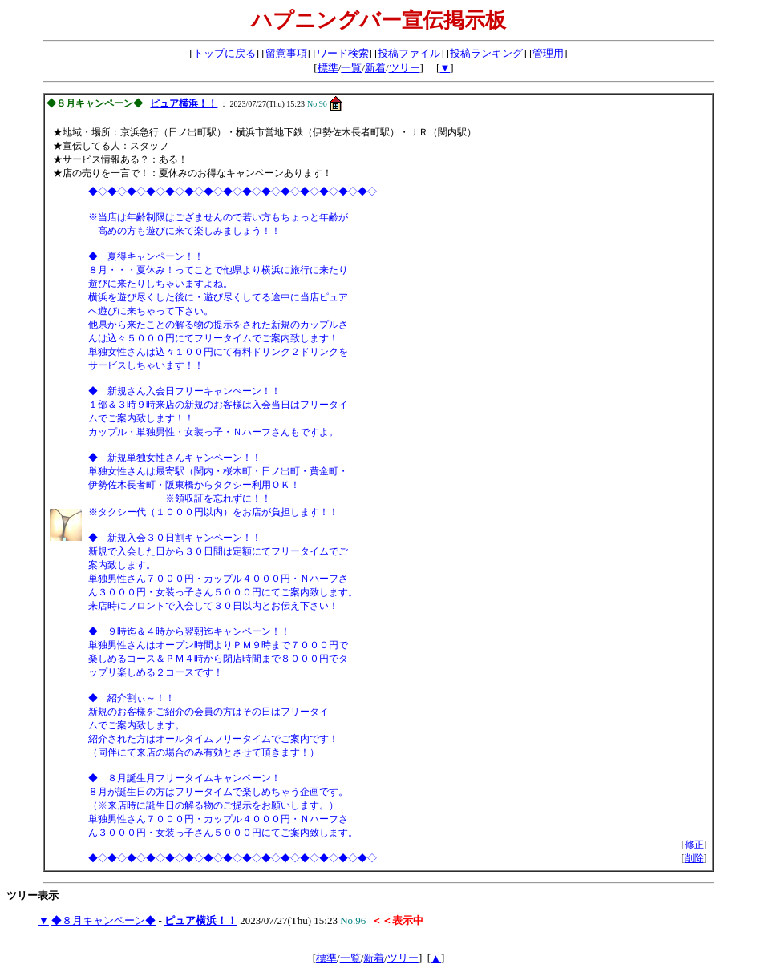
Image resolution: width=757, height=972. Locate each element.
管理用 (548, 53)
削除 (694, 858)
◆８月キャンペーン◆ (103, 920)
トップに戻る (224, 53)
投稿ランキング (486, 53)
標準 (328, 68)
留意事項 (286, 53)
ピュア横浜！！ (183, 103)
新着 (375, 68)
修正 (694, 844)
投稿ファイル (409, 53)
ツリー (404, 68)
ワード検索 (343, 53)
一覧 (351, 68)
